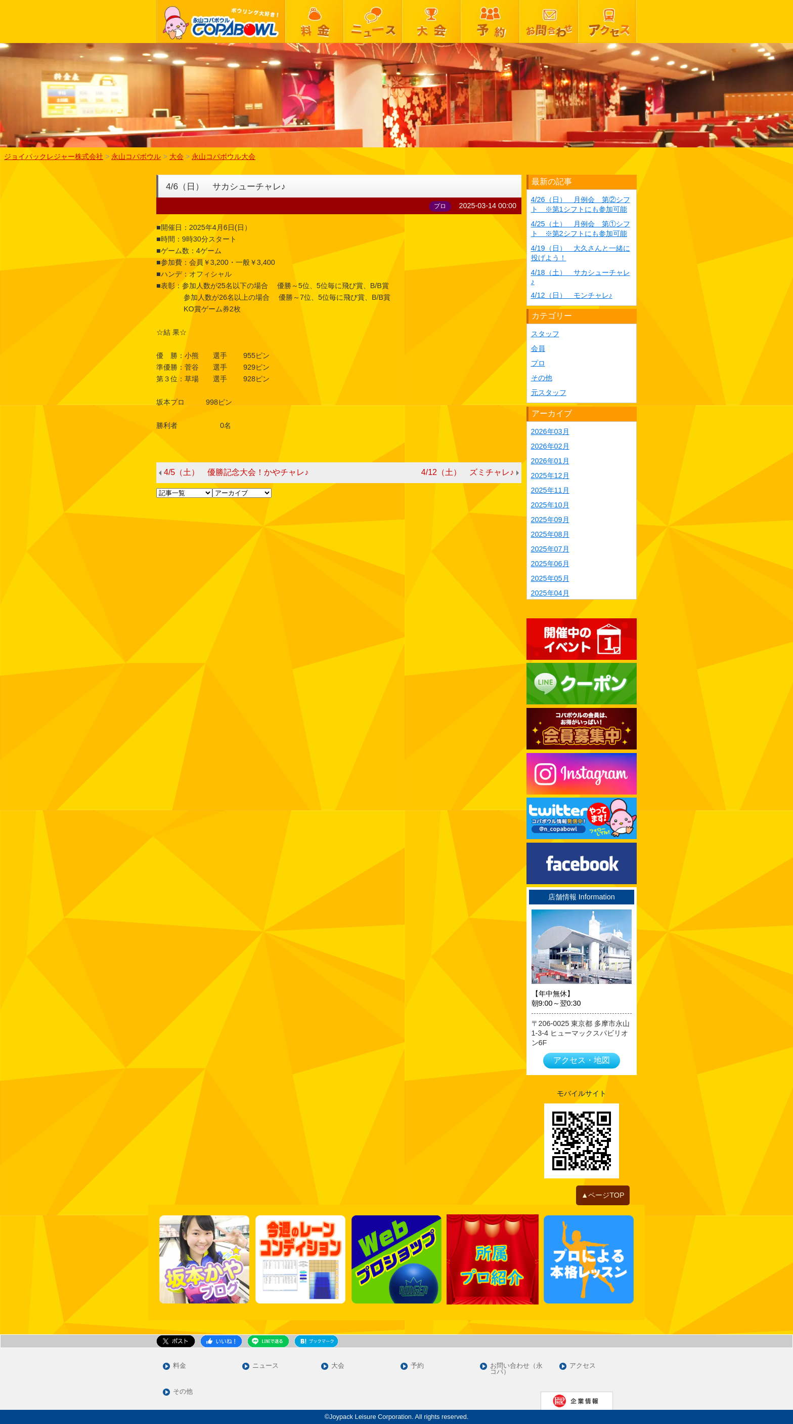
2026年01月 (550, 461)
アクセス (582, 1366)
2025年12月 (550, 475)
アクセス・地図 (581, 1060)
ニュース (265, 1366)
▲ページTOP (603, 1195)
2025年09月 (550, 520)
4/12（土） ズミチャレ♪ (467, 472)
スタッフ (545, 334)
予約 (417, 1366)
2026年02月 (550, 446)
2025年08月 (550, 534)
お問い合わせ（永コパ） (516, 1369)
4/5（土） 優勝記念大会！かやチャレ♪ (236, 472)
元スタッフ (548, 392)
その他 (541, 378)
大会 (337, 1366)
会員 (538, 348)
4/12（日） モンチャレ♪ (571, 295)
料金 (179, 1366)
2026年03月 (550, 431)
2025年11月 (550, 490)
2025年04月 (550, 593)
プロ (538, 363)
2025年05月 (550, 578)
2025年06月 (550, 564)
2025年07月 (550, 549)
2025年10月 (550, 505)
